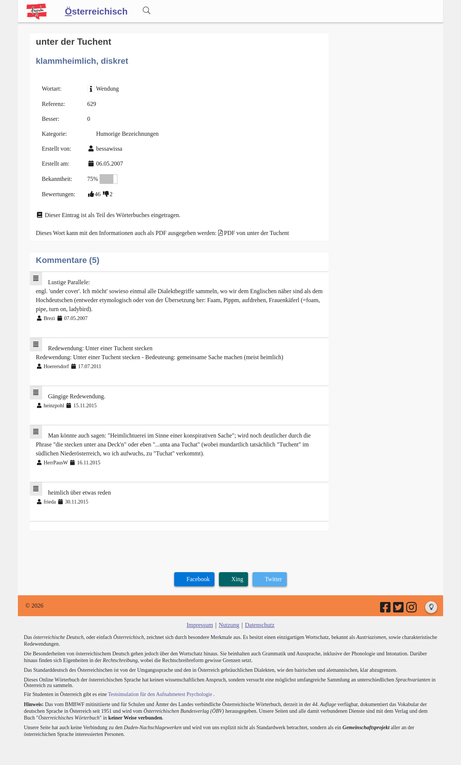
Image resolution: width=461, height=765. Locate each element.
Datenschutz (260, 625)
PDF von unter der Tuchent (256, 233)
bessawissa (109, 148)
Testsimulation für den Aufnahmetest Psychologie (160, 694)
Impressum (199, 625)
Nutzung (229, 625)
